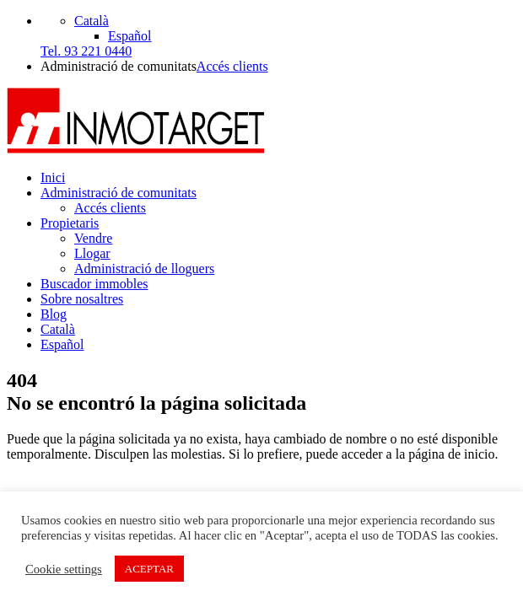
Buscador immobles (94, 284)
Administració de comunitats (118, 192)
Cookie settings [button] (63, 569)
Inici (52, 177)
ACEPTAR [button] (149, 568)
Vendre (93, 238)
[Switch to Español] (130, 36)
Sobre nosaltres (81, 299)
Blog (53, 314)
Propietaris (69, 223)
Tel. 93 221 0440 (86, 51)
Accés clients (232, 66)
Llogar (92, 253)
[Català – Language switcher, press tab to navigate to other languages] (91, 20)
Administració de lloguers (144, 268)
